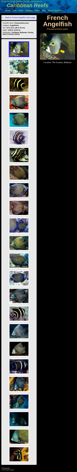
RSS (44, 10)
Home (7, 10)
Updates (29, 10)
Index (20, 10)
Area (14, 10)
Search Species (54, 10)
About (37, 10)
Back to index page (20, 17)
